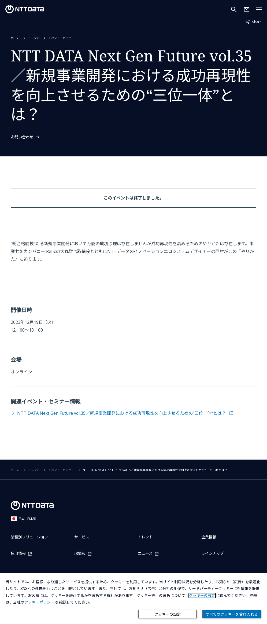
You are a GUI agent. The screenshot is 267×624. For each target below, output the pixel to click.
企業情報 (208, 536)
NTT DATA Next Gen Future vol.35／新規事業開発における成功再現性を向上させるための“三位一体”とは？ (122, 413)
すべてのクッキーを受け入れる (232, 614)
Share (254, 21)
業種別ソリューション (29, 536)
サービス (81, 536)
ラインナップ (212, 553)
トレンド (34, 38)
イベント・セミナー (61, 38)
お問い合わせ (22, 137)
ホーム (15, 38)
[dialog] (133, 598)
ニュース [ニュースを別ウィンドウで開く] (145, 554)
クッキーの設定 (167, 614)
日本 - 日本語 (23, 518)
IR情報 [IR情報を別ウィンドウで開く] (80, 554)
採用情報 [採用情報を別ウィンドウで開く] (18, 554)
